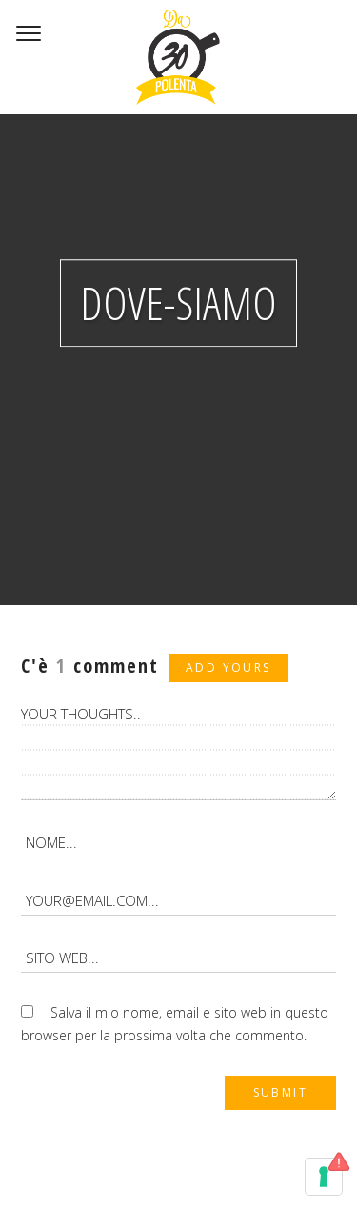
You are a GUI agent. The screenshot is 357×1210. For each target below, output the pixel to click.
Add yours (228, 667)
